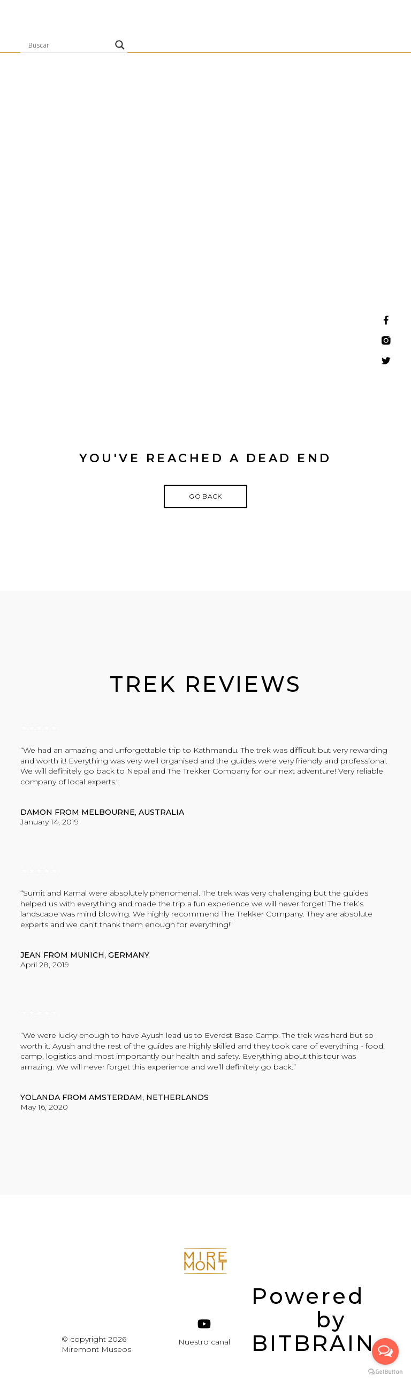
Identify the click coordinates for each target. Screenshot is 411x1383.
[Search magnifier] (119, 44)
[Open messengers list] (385, 1351)
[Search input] (69, 44)
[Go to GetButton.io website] (385, 1372)
